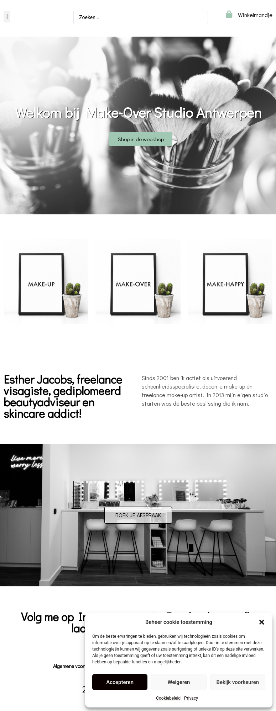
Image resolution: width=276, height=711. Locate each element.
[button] (261, 622)
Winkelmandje (255, 14)
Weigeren (179, 682)
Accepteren (120, 682)
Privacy (191, 698)
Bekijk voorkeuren (237, 682)
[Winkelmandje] (229, 14)
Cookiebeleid (168, 698)
